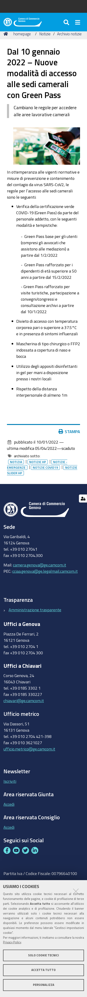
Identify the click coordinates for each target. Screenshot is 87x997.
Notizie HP (37, 462)
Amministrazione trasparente (35, 610)
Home (6, 34)
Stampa (69, 431)
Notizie (45, 34)
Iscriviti (9, 781)
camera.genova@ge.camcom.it (39, 565)
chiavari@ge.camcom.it (23, 700)
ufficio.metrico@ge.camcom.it (29, 749)
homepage (22, 34)
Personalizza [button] (43, 984)
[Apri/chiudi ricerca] (67, 22)
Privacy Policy (12, 942)
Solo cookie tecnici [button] (43, 955)
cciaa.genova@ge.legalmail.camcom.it (45, 571)
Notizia (16, 462)
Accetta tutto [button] (43, 969)
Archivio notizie (69, 34)
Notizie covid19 (45, 467)
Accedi (8, 804)
